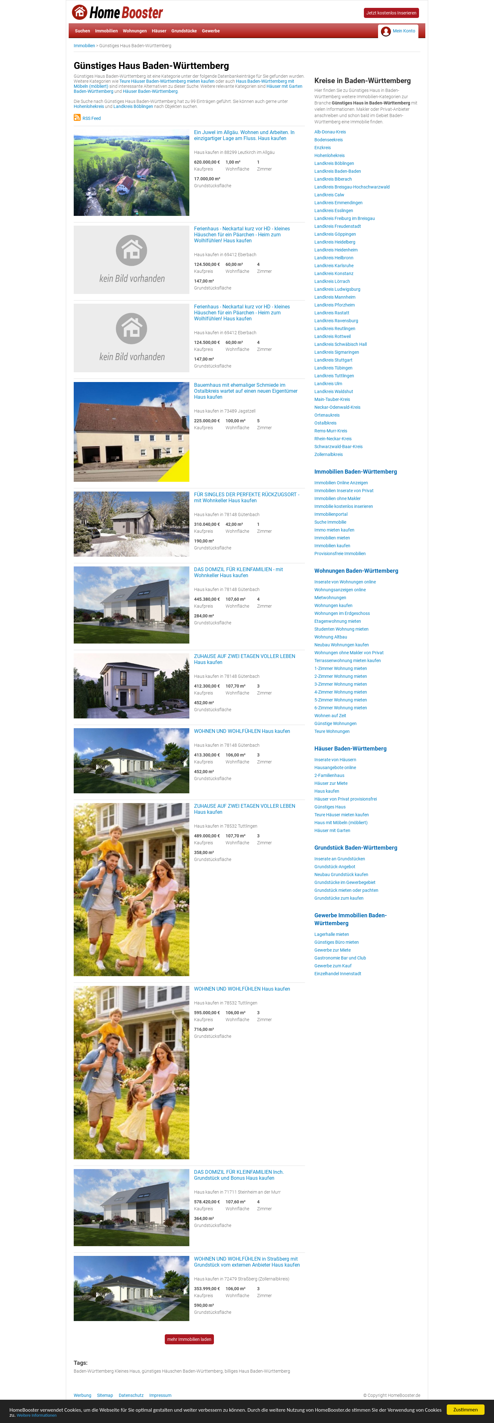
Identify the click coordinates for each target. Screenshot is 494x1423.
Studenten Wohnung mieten (341, 629)
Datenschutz (131, 1395)
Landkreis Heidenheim (336, 249)
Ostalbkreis (325, 422)
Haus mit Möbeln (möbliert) (341, 822)
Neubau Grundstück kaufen (341, 874)
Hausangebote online (335, 767)
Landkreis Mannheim (334, 297)
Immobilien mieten (332, 537)
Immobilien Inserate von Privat (344, 490)
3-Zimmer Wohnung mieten (340, 684)
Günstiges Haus (330, 806)
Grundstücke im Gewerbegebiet (345, 882)
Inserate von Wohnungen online (345, 581)
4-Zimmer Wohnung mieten (340, 692)
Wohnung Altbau (330, 636)
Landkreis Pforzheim (334, 304)
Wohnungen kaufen (333, 605)
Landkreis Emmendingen (338, 202)
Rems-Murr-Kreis (330, 430)
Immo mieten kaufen (334, 529)
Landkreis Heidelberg (334, 242)
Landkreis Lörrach (332, 281)
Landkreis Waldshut (333, 391)
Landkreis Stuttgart (333, 360)
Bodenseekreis (328, 139)
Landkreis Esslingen (333, 210)
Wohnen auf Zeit (330, 715)
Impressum (160, 1395)
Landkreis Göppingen (335, 234)
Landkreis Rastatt (331, 312)
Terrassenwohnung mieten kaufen (347, 660)
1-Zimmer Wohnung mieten (340, 668)
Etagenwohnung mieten (337, 621)
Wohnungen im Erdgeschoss (342, 613)
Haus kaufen (326, 791)
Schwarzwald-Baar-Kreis (338, 446)
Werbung (82, 1395)
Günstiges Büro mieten (336, 942)
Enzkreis (322, 147)
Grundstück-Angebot (334, 866)
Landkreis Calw (329, 194)
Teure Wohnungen (332, 731)
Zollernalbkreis (328, 454)
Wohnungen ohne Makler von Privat (349, 652)
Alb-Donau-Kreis (330, 131)
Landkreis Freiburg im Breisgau (344, 218)
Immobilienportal (331, 514)
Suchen (82, 30)
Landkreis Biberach (333, 179)
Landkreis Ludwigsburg (337, 289)
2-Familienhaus (329, 775)
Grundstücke (184, 30)
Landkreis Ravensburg (336, 320)
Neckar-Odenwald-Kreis (337, 407)
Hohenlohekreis (89, 106)
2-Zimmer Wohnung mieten (340, 676)
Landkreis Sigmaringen (336, 352)
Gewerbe (211, 30)
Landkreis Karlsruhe (333, 265)
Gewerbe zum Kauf (333, 965)
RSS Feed (87, 118)
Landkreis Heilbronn (333, 257)
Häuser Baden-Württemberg (150, 91)
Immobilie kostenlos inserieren (343, 506)
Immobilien (106, 30)
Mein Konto (404, 30)
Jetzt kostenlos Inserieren (391, 12)
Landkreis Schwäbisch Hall (340, 344)
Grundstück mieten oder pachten (346, 890)
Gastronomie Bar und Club (340, 957)
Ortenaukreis (327, 415)
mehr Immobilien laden (189, 1339)
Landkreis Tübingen (333, 367)
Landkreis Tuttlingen (334, 375)
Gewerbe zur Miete (332, 950)
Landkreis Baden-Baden (337, 171)
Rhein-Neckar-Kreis (333, 438)
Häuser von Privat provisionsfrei (345, 798)
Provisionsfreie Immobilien (340, 553)
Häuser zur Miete (331, 783)
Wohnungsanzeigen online (340, 589)
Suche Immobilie (330, 522)
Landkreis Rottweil (332, 336)
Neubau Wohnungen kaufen (341, 644)
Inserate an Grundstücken (339, 858)
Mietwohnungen (330, 597)
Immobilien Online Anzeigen (341, 482)
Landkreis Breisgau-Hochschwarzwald (352, 186)
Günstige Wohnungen (335, 723)
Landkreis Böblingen (133, 106)
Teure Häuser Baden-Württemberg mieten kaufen (167, 81)
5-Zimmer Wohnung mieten (340, 699)
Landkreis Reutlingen (334, 328)
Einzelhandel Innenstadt (337, 973)
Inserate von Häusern (335, 759)
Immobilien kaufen (332, 545)
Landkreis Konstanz (333, 273)
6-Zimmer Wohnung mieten (340, 707)
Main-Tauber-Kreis (332, 399)
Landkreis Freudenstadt (337, 226)
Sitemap (105, 1395)
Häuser (159, 30)
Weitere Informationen (55, 1416)
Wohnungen (135, 30)
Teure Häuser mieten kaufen (341, 814)
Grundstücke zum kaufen (339, 898)
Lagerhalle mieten (331, 934)
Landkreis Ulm (328, 383)
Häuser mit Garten (332, 830)
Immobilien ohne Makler (337, 498)
